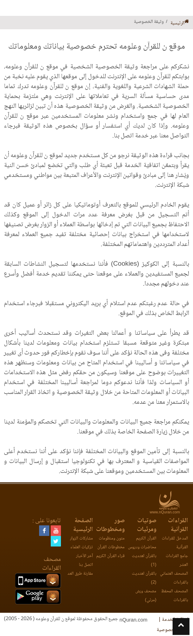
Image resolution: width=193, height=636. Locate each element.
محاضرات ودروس (142, 547)
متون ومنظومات (112, 538)
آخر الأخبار (84, 556)
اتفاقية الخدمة (175, 620)
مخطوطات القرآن (111, 547)
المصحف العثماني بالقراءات (174, 578)
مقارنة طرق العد (80, 574)
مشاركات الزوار (81, 538)
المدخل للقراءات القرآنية (175, 543)
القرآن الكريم (146, 538)
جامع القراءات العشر (177, 560)
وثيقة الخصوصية (172, 630)
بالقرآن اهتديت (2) (144, 578)
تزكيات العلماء (81, 547)
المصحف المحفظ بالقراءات (174, 596)
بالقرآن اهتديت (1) (144, 560)
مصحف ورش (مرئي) (145, 596)
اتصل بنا (86, 565)
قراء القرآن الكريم (110, 556)
